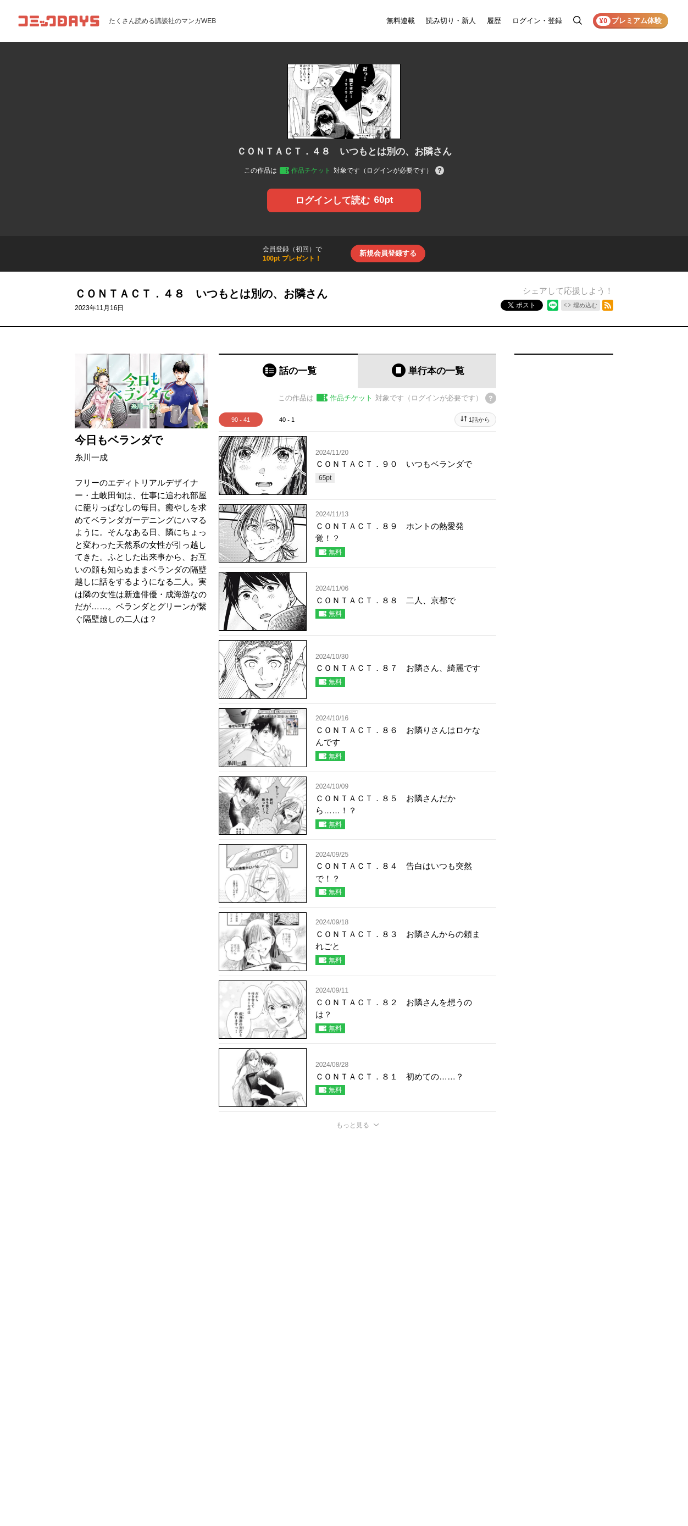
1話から (479, 419)
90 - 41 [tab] (240, 419)
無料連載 (400, 20)
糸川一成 (91, 457)
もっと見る (352, 1125)
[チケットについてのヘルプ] (439, 171)
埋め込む (585, 305)
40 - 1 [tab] (287, 419)
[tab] (288, 371)
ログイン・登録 (537, 20)
